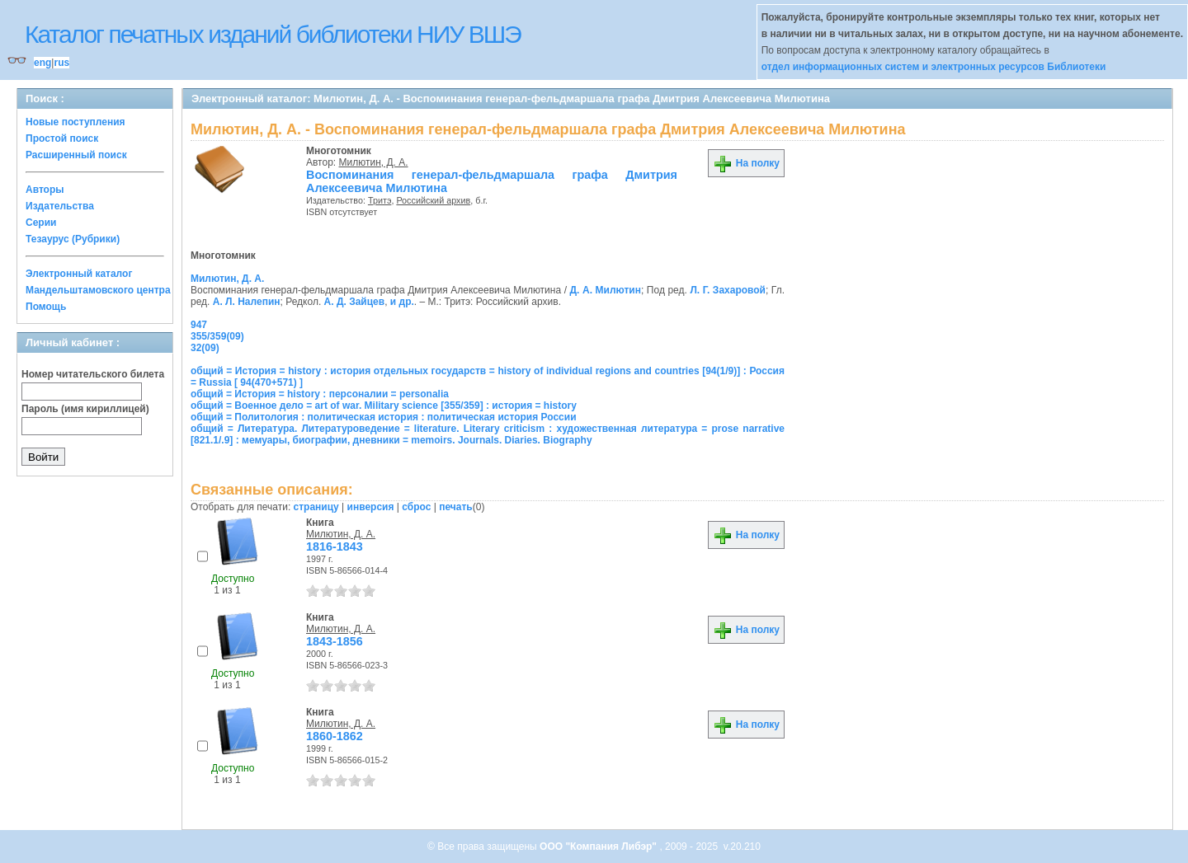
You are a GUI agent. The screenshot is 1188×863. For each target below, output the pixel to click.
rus (61, 62)
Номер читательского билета (92, 374)
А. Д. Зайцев (354, 301)
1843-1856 (334, 641)
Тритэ (379, 200)
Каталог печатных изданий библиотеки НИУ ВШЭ (273, 34)
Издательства (60, 206)
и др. (402, 301)
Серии (41, 222)
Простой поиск (62, 138)
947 (199, 325)
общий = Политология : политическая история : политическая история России (384, 417)
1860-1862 (334, 736)
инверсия (370, 507)
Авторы (45, 189)
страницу (316, 507)
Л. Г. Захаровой (728, 290)
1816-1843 (334, 546)
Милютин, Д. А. (373, 162)
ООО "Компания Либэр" (599, 846)
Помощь (46, 306)
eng (42, 62)
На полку (746, 163)
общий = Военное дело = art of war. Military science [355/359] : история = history (384, 405)
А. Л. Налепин (246, 301)
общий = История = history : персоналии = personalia (320, 394)
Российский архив (433, 200)
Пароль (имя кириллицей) (85, 409)
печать (456, 507)
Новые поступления (75, 122)
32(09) (205, 348)
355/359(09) (217, 336)
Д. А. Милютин (605, 290)
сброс (416, 507)
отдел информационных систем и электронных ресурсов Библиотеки (933, 67)
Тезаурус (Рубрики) (73, 239)
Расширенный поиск (76, 155)
